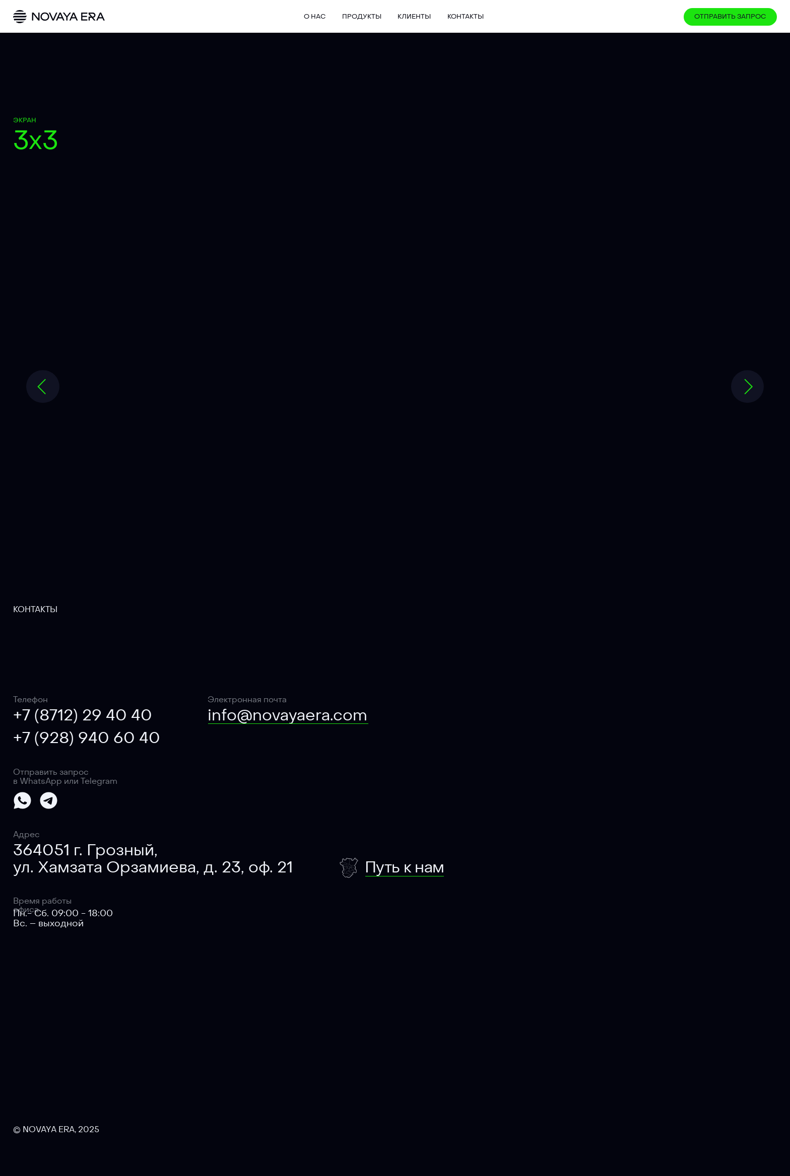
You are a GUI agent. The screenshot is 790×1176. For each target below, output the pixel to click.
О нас (314, 16)
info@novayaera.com (287, 715)
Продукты (361, 16)
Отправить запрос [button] (730, 16)
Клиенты (414, 16)
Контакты (465, 16)
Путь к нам (404, 867)
